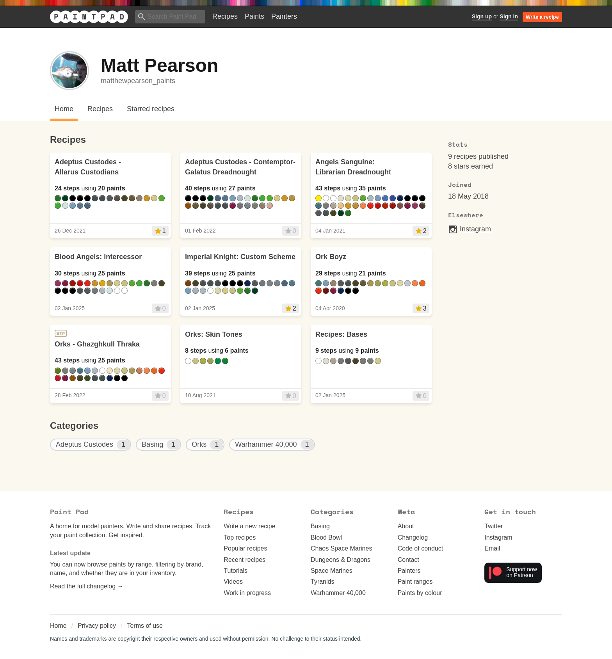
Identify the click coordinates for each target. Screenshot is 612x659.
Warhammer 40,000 (338, 593)
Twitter (493, 526)
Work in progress (247, 593)
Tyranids (322, 581)
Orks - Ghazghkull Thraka (97, 344)
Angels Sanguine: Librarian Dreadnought (353, 167)
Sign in (509, 16)
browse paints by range (119, 564)
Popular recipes (245, 548)
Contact (408, 559)
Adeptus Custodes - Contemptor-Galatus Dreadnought (240, 167)
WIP (61, 333)
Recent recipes (244, 559)
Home (58, 625)
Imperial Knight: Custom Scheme (240, 257)
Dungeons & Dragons (340, 559)
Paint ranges (415, 581)
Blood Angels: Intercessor (98, 257)
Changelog (413, 537)
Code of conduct (420, 548)
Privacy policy (97, 625)
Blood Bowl (326, 537)
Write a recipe (542, 17)
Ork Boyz (330, 257)
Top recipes (240, 537)
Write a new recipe (249, 526)
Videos (233, 581)
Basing (320, 526)
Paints (254, 16)
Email (492, 548)
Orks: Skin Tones (213, 334)
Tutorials (235, 570)
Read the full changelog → (87, 586)
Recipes (225, 16)
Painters (284, 16)
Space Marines (331, 570)
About (406, 526)
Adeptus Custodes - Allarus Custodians (88, 167)
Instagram (469, 229)
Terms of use (145, 625)
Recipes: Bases (341, 334)
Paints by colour (420, 593)
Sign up (482, 16)
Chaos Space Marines (341, 548)
